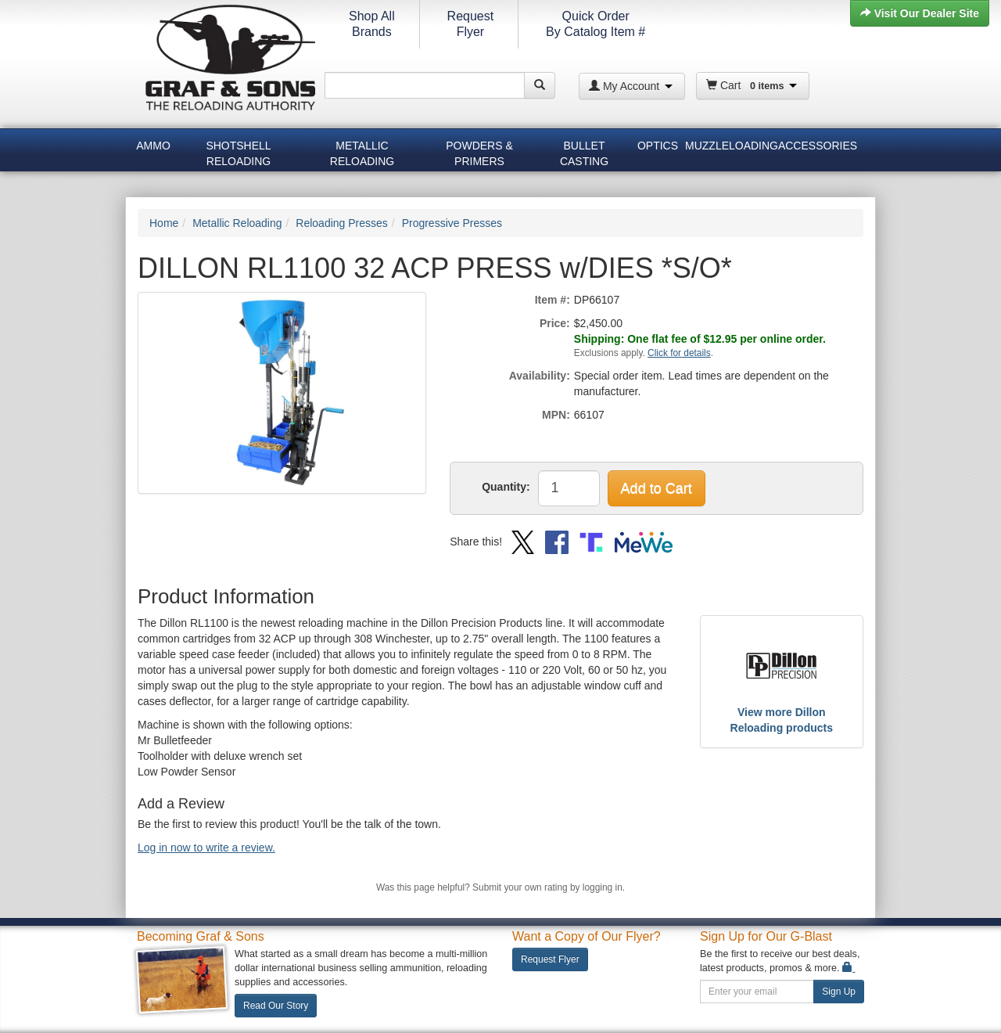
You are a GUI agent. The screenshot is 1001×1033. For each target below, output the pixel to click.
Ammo (153, 145)
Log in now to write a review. (206, 847)
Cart (751, 85)
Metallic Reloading (362, 151)
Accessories (817, 145)
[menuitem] (153, 148)
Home (163, 223)
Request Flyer (550, 959)
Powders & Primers (479, 151)
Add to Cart (656, 488)
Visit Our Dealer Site (919, 13)
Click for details (679, 352)
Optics (657, 145)
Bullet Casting (584, 151)
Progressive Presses (452, 223)
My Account (631, 86)
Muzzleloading (729, 145)
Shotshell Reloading (238, 151)
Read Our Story (275, 1005)
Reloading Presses (342, 223)
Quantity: (505, 487)
